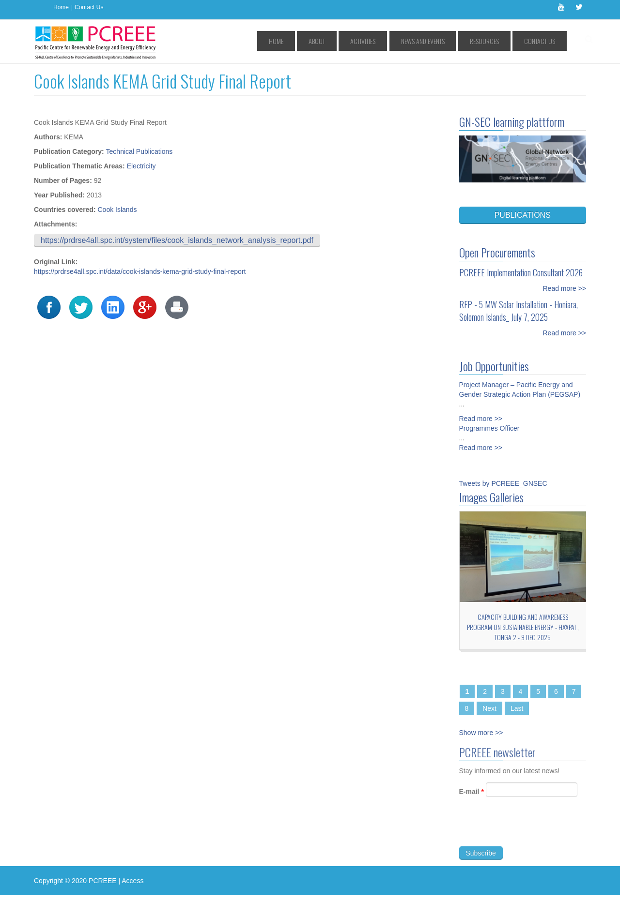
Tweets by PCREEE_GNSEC (503, 483)
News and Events (449, 41)
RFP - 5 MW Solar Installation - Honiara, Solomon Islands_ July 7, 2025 (518, 310)
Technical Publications (139, 151)
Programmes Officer (489, 428)
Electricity (141, 166)
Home (61, 7)
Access (132, 881)
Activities (401, 41)
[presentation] (532, 831)
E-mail (471, 795)
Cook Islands (117, 209)
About (366, 41)
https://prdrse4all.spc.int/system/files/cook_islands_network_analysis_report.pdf (177, 240)
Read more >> (565, 288)
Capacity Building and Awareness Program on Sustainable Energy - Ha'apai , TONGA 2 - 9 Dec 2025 (523, 627)
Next (489, 708)
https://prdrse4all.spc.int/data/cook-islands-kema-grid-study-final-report (140, 271)
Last (517, 708)
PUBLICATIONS (523, 215)
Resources (499, 41)
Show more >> (481, 732)
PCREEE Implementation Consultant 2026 (521, 272)
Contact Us (89, 7)
